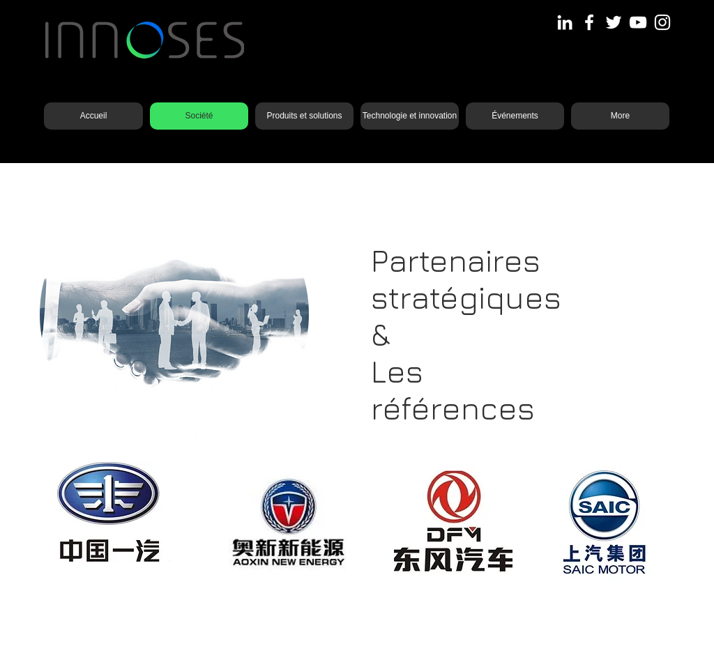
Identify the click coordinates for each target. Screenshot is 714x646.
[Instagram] (662, 22)
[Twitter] (613, 22)
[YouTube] (638, 22)
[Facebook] (589, 22)
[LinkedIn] (564, 22)
